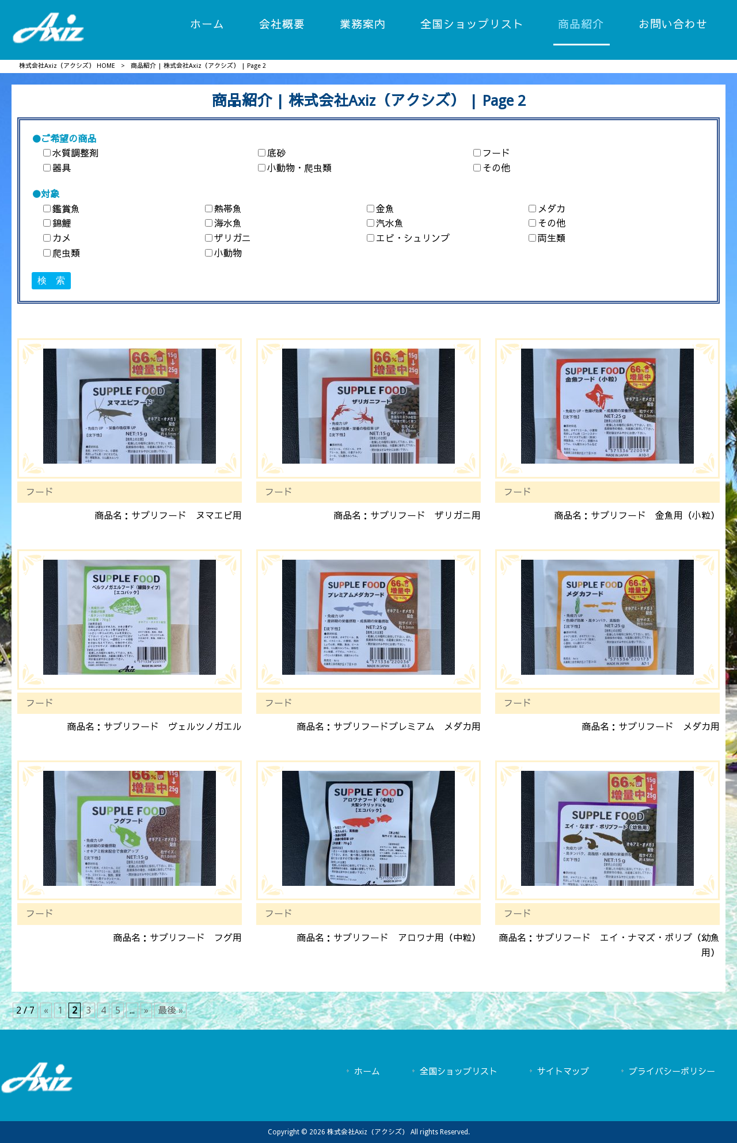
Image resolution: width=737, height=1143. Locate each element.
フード (40, 492)
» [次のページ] (146, 1010)
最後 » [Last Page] (170, 1010)
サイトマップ (563, 1071)
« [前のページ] (46, 1010)
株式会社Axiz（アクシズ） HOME (67, 66)
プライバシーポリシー (672, 1071)
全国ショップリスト (458, 1071)
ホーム (367, 1071)
